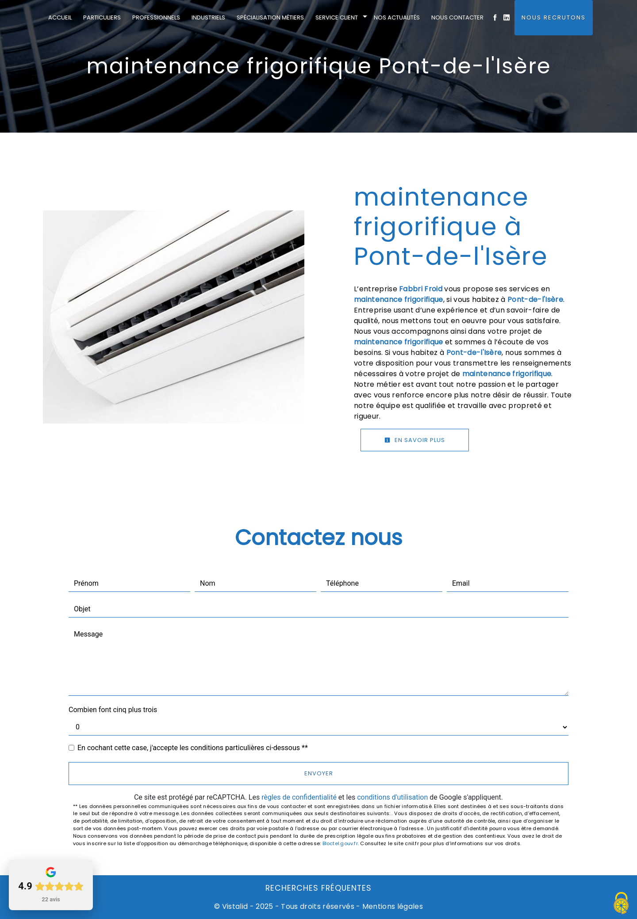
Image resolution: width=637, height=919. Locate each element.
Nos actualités (397, 17)
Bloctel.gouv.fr (340, 843)
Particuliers (102, 17)
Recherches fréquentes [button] (318, 888)
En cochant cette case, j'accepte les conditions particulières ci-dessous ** (192, 748)
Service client (336, 17)
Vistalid (235, 906)
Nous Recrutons (554, 17)
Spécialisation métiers (270, 17)
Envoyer (318, 773)
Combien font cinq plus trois (113, 709)
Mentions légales (392, 906)
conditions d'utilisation (392, 797)
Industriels (208, 17)
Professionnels (156, 17)
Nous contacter (457, 17)
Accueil (60, 17)
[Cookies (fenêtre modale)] (621, 903)
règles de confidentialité (299, 797)
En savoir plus (414, 440)
